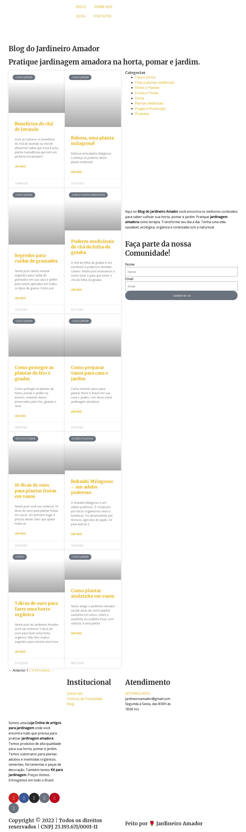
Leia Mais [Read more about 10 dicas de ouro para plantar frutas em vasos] (20, 534)
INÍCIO (81, 6)
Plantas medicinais (149, 103)
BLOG (80, 16)
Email (129, 279)
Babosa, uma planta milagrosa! (92, 140)
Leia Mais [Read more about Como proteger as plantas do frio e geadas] (20, 416)
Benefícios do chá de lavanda (34, 126)
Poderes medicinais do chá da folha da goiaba (92, 247)
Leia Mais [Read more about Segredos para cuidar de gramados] (20, 298)
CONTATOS (102, 16)
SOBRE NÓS (103, 6)
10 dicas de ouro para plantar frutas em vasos (35, 491)
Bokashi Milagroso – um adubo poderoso (92, 487)
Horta (139, 98)
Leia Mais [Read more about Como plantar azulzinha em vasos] (76, 634)
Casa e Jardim (145, 77)
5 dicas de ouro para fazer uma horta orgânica (36, 609)
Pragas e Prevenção (150, 108)
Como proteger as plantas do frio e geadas (34, 373)
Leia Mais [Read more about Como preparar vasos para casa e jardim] (76, 412)
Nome (130, 264)
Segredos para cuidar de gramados (36, 258)
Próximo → (45, 671)
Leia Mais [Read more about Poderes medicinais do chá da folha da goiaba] (76, 290)
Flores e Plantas (147, 87)
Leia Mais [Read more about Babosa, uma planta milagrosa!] (76, 172)
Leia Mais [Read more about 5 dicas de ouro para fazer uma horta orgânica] (20, 652)
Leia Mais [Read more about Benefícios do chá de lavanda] (20, 166)
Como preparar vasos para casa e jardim (89, 373)
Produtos (142, 113)
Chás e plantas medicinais (154, 82)
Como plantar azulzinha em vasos (92, 594)
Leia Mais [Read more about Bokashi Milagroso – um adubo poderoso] (76, 534)
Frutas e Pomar (146, 93)
